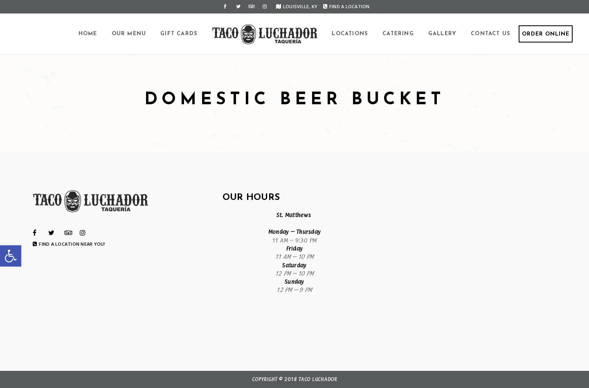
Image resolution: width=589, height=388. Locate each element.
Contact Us (490, 33)
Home (88, 33)
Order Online (545, 34)
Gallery (442, 33)
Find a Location (346, 6)
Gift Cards (179, 33)
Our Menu (129, 33)
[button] (10, 256)
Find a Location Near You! (69, 244)
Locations (350, 33)
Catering (398, 33)
